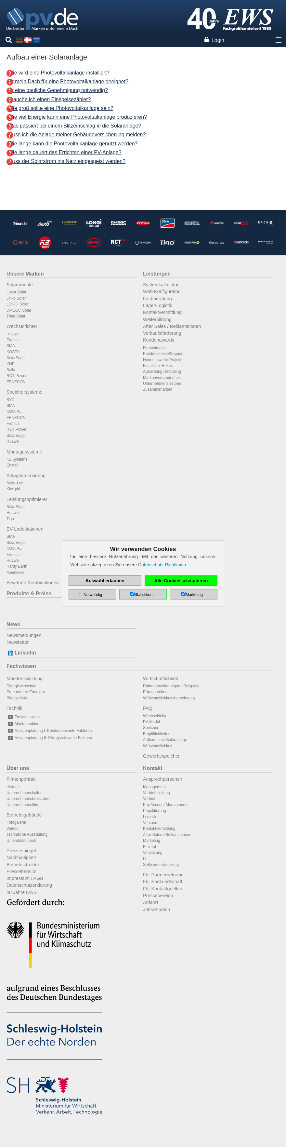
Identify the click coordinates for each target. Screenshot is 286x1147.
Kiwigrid (13, 489)
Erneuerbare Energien (25, 692)
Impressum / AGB (24, 878)
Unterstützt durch (21, 840)
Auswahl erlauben (104, 580)
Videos (12, 828)
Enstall (12, 465)
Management (154, 787)
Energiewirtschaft (21, 686)
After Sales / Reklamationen (172, 326)
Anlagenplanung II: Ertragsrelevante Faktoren (49, 737)
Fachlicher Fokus (158, 365)
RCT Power (16, 375)
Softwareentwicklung (161, 864)
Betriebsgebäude (24, 814)
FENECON (16, 382)
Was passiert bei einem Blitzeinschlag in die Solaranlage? (74, 125)
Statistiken (143, 594)
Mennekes (15, 572)
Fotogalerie (16, 822)
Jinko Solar (16, 298)
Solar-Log (14, 483)
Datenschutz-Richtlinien (162, 564)
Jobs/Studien (156, 909)
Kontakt (152, 768)
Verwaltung (152, 852)
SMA (10, 346)
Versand (150, 822)
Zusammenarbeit (157, 389)
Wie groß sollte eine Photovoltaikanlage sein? (60, 108)
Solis (10, 370)
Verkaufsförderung (162, 333)
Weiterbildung (157, 319)
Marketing (151, 840)
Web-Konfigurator (161, 291)
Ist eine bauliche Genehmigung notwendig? (58, 90)
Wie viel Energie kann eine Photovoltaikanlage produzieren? (77, 117)
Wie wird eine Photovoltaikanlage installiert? (59, 72)
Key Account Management (165, 805)
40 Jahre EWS (21, 892)
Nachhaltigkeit (21, 857)
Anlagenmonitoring (26, 475)
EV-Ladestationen (25, 529)
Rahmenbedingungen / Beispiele (171, 686)
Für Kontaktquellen (162, 888)
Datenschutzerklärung (29, 885)
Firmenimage (154, 347)
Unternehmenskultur (24, 792)
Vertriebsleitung (156, 792)
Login (218, 40)
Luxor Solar (16, 292)
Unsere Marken (25, 274)
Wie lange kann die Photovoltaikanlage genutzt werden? (73, 143)
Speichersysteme (24, 392)
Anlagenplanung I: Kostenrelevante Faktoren (49, 730)
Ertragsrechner (156, 692)
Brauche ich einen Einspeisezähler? (49, 99)
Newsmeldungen (23, 635)
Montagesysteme (24, 451)
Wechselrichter (21, 326)
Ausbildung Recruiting (162, 371)
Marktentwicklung (24, 678)
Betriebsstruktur (22, 864)
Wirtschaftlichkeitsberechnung (169, 698)
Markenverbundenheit (162, 377)
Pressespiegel (21, 850)
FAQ (147, 708)
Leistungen (157, 274)
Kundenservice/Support (163, 353)
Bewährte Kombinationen (32, 582)
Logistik (149, 817)
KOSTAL (13, 352)
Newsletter (17, 642)
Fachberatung (157, 298)
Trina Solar (15, 316)
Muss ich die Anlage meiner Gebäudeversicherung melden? (77, 134)
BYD (10, 400)
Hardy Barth (16, 566)
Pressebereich (21, 871)
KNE (10, 364)
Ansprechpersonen (162, 779)
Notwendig (93, 594)
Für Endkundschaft (162, 881)
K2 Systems (16, 459)
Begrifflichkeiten (157, 734)
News (13, 624)
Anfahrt (150, 902)
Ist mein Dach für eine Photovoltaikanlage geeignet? (68, 81)
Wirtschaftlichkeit (160, 678)
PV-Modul (151, 722)
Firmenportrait (21, 779)
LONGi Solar (17, 304)
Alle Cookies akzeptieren (181, 580)
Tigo (10, 519)
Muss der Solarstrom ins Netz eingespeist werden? (66, 161)
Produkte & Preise (28, 593)
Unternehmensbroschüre (27, 798)
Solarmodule (19, 284)
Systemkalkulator (161, 284)
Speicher (150, 727)
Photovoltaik (17, 698)
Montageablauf (23, 724)
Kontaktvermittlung (162, 312)
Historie (13, 787)
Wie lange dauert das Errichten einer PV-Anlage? (65, 152)
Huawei (13, 334)
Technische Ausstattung (26, 834)
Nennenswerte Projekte (163, 360)
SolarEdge (15, 358)
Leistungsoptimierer (26, 499)
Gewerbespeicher (161, 756)
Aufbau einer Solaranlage (165, 739)
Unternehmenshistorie (162, 383)
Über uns (17, 768)
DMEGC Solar (18, 310)
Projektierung (154, 810)
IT (145, 858)
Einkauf (149, 846)
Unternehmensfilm (22, 805)
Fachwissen (21, 666)
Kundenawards (158, 340)
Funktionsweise (24, 717)
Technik (14, 708)
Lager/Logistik (157, 305)
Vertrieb (149, 798)
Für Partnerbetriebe (163, 874)
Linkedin (21, 652)
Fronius (13, 340)
